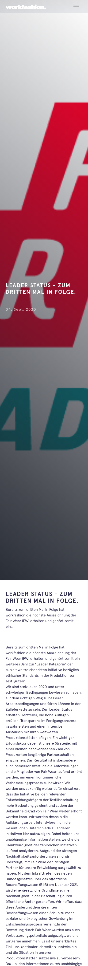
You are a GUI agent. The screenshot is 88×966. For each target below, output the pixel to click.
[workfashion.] (26, 6)
